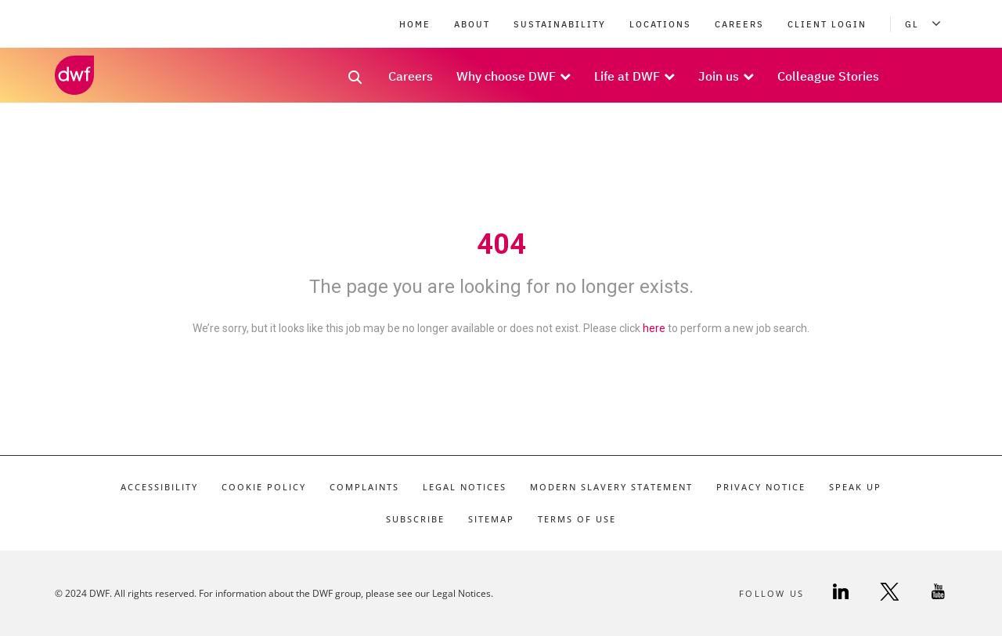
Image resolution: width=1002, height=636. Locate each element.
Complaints (364, 487)
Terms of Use (577, 519)
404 (501, 244)
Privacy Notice (761, 487)
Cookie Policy (264, 487)
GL (926, 24)
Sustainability (560, 24)
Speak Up (855, 487)
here (654, 328)
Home (415, 24)
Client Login (827, 24)
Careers (739, 24)
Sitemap (491, 519)
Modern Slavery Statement (611, 487)
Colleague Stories (828, 76)
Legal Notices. (462, 593)
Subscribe (415, 519)
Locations (660, 24)
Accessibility (159, 487)
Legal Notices (464, 487)
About (472, 24)
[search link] (355, 82)
